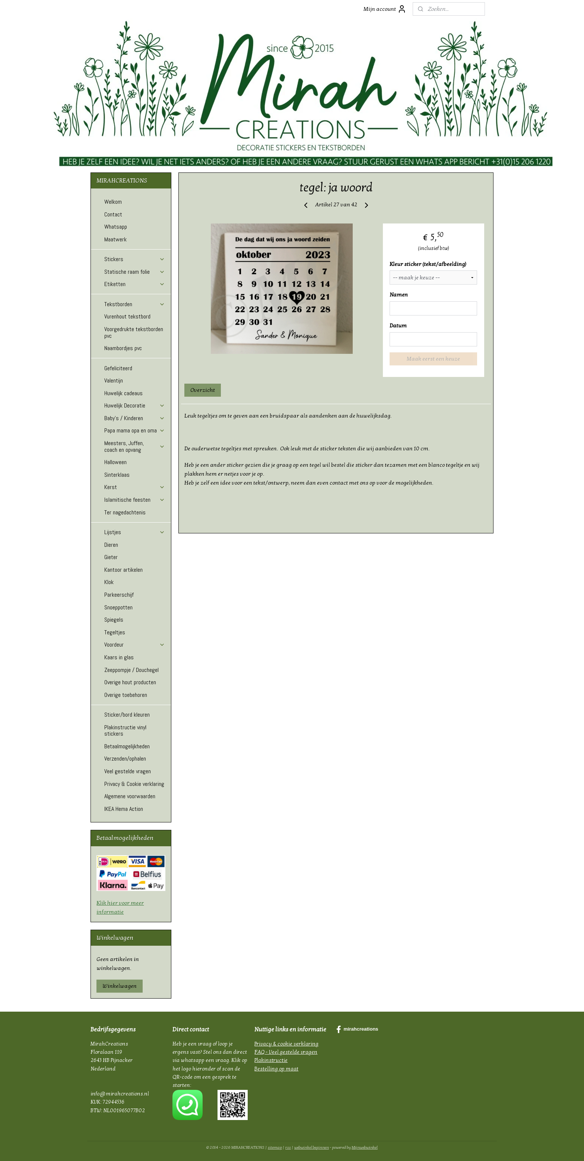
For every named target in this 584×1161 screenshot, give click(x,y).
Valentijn (113, 380)
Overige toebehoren (125, 695)
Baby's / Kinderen (134, 418)
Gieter (111, 557)
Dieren (111, 545)
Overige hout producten (130, 682)
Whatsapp (115, 227)
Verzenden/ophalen (125, 758)
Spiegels (113, 620)
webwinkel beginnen (311, 1147)
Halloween (115, 462)
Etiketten (134, 284)
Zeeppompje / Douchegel (131, 670)
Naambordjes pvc (123, 348)
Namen (399, 294)
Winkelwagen (119, 986)
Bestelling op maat (276, 1069)
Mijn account (385, 8)
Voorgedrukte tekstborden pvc (133, 332)
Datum (398, 325)
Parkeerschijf (119, 595)
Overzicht (202, 390)
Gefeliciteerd (118, 368)
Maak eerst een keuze (433, 358)
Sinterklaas (117, 475)
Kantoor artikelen (123, 570)
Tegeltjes (114, 632)
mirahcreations (357, 1029)
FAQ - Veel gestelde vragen (285, 1052)
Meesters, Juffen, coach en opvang (134, 446)
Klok (109, 582)
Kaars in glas (119, 657)
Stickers (134, 259)
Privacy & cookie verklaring (286, 1044)
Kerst (134, 487)
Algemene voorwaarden (129, 796)
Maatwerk (115, 239)
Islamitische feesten (134, 500)
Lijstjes (134, 532)
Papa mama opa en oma (134, 430)
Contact (113, 214)
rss (288, 1147)
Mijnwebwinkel (365, 1147)
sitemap (275, 1147)
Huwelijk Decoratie (134, 405)
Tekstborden (134, 304)
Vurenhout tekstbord (127, 316)
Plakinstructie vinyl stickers (125, 730)
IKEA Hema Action (123, 809)
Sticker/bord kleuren (127, 715)
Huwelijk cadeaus (123, 393)
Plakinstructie (271, 1060)
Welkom (113, 202)
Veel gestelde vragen (127, 771)
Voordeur (134, 644)
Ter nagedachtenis (125, 512)
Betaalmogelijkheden (127, 746)
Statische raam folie (134, 272)
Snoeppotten (118, 607)
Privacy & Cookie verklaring (134, 784)
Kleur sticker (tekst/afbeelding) (428, 264)
